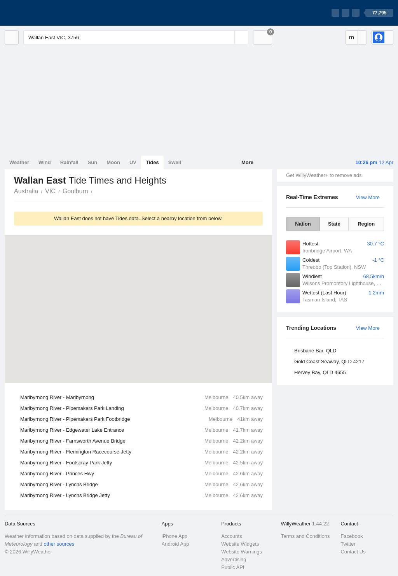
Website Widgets (240, 544)
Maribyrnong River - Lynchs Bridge (141, 484)
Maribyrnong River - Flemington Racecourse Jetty (141, 452)
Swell (174, 162)
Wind (44, 162)
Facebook (351, 536)
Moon (113, 162)
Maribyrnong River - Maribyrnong (141, 397)
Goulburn (75, 191)
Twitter (347, 544)
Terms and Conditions (305, 536)
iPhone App (175, 536)
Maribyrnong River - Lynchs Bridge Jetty (141, 495)
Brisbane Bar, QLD (315, 351)
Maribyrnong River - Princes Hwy (141, 474)
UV (132, 162)
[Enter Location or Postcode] (135, 37)
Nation (303, 224)
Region (366, 224)
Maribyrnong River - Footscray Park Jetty (141, 463)
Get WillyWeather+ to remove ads (323, 175)
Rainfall (69, 162)
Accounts (231, 536)
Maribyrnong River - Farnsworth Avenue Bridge (141, 441)
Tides (152, 162)
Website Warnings (241, 552)
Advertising (233, 559)
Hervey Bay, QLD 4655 (320, 372)
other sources (59, 544)
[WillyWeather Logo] (41, 13)
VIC (50, 191)
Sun (93, 162)
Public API (232, 567)
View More (368, 197)
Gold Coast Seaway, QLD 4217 (329, 361)
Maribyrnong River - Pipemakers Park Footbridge (141, 419)
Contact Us (352, 552)
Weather (19, 162)
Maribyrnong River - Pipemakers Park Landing (141, 408)
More (247, 162)
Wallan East (97, 190)
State (334, 224)
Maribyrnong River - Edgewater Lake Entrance (141, 430)
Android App (175, 544)
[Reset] (228, 37)
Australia (26, 191)
